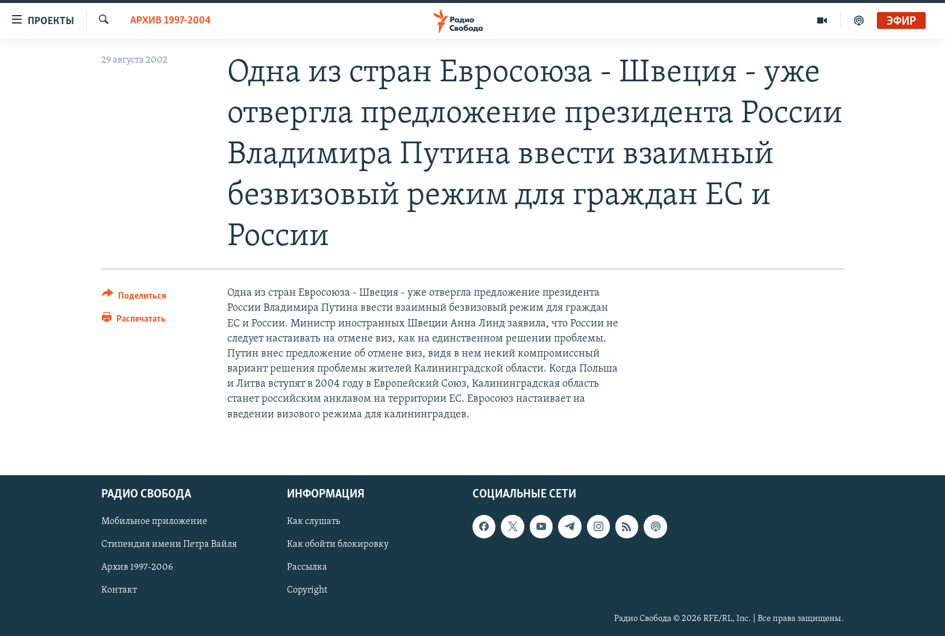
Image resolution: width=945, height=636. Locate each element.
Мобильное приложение (154, 521)
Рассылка (307, 567)
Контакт (119, 590)
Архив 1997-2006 (137, 567)
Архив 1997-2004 (170, 20)
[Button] (134, 297)
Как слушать (313, 521)
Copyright (307, 590)
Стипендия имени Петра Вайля (169, 544)
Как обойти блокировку (338, 544)
